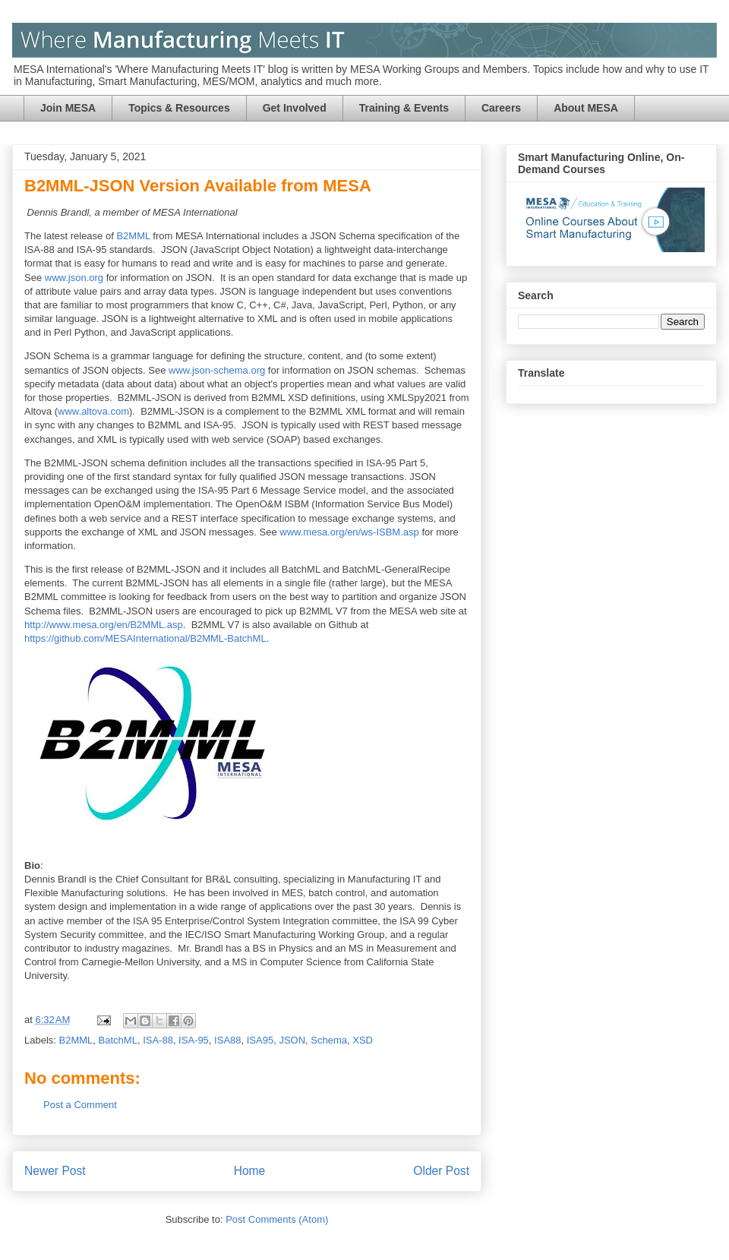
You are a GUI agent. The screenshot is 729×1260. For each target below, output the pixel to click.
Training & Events (404, 108)
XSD (362, 1040)
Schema (329, 1040)
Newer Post (55, 1170)
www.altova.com (93, 411)
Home (250, 1170)
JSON (292, 1040)
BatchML (118, 1040)
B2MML (133, 236)
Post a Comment (80, 1104)
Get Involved (295, 108)
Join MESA (68, 108)
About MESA (586, 108)
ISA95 (260, 1040)
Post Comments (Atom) (277, 1219)
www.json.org (74, 277)
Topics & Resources (179, 108)
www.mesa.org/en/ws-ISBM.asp (349, 532)
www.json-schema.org (217, 370)
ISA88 (227, 1040)
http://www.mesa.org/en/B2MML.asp (103, 624)
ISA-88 (158, 1040)
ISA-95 (193, 1040)
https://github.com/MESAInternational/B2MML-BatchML (145, 638)
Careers (501, 108)
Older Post (441, 1170)
